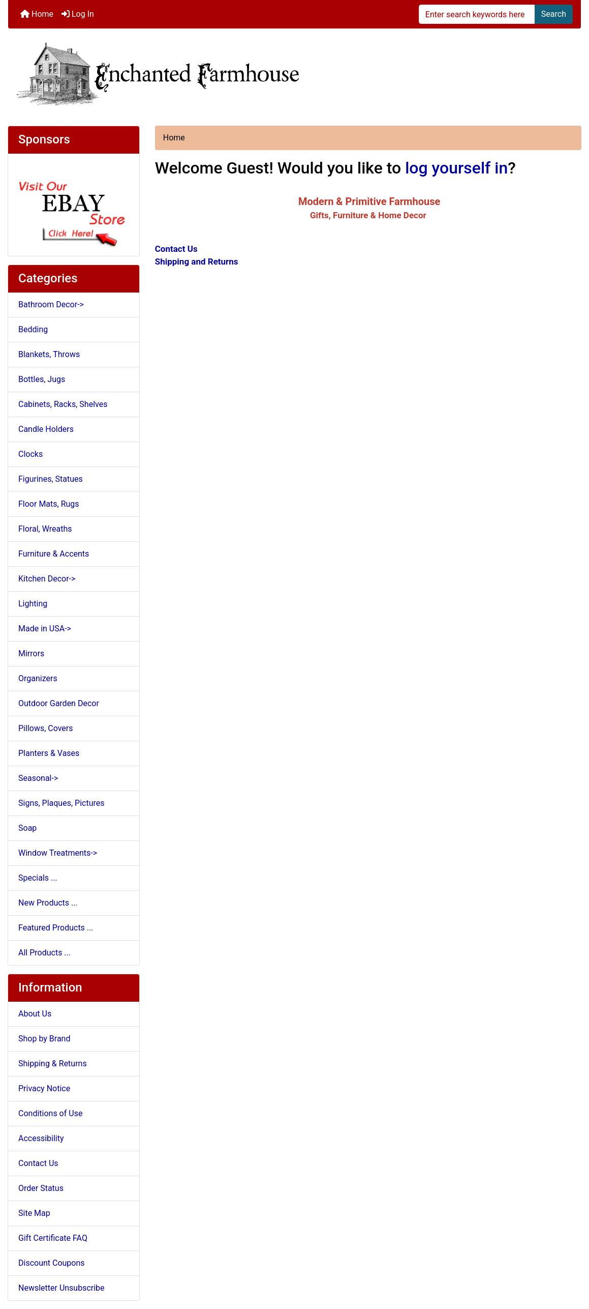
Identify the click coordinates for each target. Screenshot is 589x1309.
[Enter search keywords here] (477, 14)
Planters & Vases (48, 753)
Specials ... (37, 878)
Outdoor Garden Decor (58, 703)
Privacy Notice (44, 1088)
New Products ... (48, 903)
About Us (34, 1014)
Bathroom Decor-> (51, 304)
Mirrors (31, 653)
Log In (77, 14)
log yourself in (456, 168)
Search (553, 14)
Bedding (33, 329)
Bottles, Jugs (41, 379)
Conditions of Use (50, 1113)
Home (36, 14)
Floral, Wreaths (45, 529)
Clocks (30, 454)
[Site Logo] (294, 73)
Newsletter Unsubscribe (61, 1288)
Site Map (34, 1213)
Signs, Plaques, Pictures (61, 803)
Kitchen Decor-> (46, 579)
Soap (27, 828)
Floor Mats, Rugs (48, 504)
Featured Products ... (56, 928)
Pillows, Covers (45, 728)
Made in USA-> (44, 628)
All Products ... (44, 952)
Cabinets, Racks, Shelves (62, 404)
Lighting (32, 603)
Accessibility (41, 1138)
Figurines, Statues (50, 479)
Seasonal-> (38, 778)
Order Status (41, 1188)
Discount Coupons (51, 1263)
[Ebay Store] (73, 204)
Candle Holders (46, 429)
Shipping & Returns (52, 1063)
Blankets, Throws (49, 354)
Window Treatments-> (57, 853)
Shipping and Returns (196, 261)
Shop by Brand (44, 1038)
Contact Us (38, 1163)
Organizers (37, 678)
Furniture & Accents (53, 554)
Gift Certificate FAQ (52, 1238)
